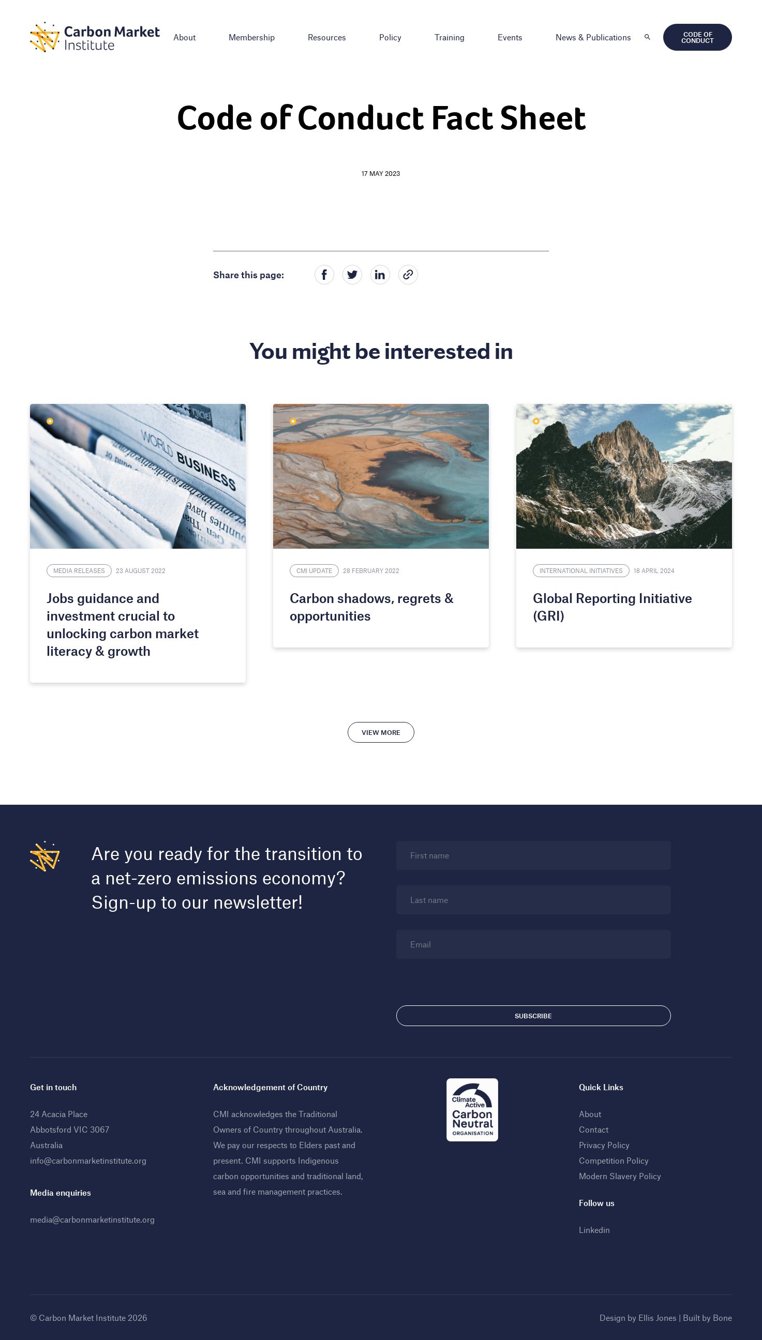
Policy (390, 37)
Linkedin (594, 1229)
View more (381, 732)
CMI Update (314, 570)
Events (510, 37)
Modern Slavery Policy (620, 1176)
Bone (722, 1317)
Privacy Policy (604, 1145)
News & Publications (593, 37)
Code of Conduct (697, 37)
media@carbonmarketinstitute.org (92, 1219)
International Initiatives (581, 570)
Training (450, 37)
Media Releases (79, 570)
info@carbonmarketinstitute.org (88, 1160)
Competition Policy (614, 1160)
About (184, 37)
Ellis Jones (657, 1317)
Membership (252, 37)
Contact (593, 1129)
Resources (327, 37)
